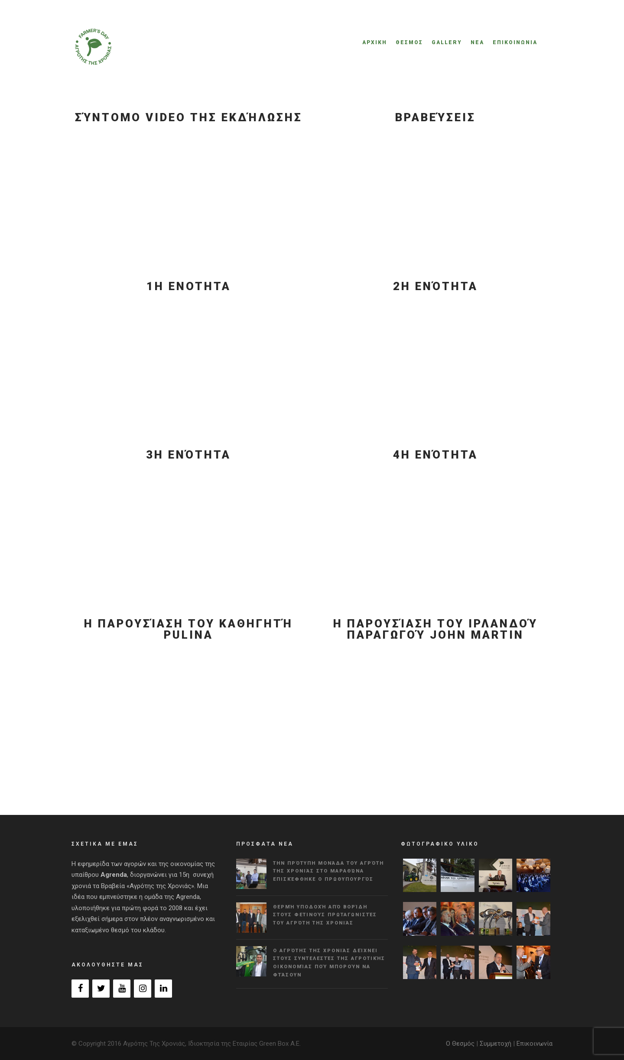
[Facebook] (80, 988)
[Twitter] (101, 988)
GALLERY (447, 42)
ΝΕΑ (477, 42)
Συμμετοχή (495, 1043)
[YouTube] (121, 988)
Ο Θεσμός (460, 1043)
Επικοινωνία (534, 1043)
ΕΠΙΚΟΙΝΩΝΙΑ (515, 42)
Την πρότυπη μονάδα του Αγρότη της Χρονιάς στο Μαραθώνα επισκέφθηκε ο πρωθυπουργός (328, 871)
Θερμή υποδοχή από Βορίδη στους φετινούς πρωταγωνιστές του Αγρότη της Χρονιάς (325, 915)
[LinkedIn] (163, 988)
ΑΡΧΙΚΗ (374, 42)
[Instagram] (142, 988)
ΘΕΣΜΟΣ (409, 42)
